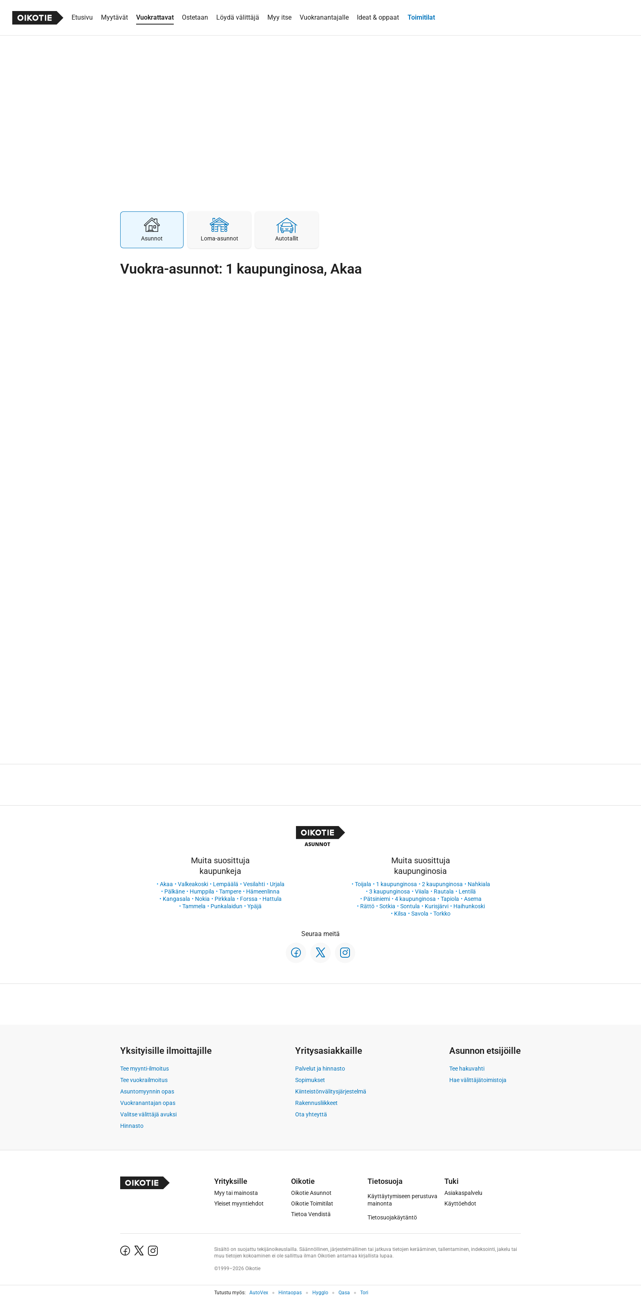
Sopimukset (310, 1080)
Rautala (444, 891)
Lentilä (467, 891)
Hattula (272, 899)
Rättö (367, 906)
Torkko (441, 913)
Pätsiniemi (376, 899)
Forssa (249, 899)
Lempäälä (225, 884)
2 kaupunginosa (442, 884)
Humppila (202, 891)
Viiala (422, 891)
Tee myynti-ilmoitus (144, 1068)
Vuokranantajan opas (147, 1103)
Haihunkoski (469, 906)
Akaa (166, 884)
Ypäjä (254, 906)
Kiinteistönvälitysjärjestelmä (330, 1091)
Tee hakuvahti (466, 1068)
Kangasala (176, 899)
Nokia (202, 899)
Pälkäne (174, 891)
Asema (473, 899)
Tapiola (450, 899)
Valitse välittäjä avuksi (148, 1114)
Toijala (363, 884)
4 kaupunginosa (415, 899)
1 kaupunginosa (396, 884)
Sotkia (387, 906)
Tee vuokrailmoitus (144, 1080)
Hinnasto (131, 1126)
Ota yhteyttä (311, 1114)
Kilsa (400, 913)
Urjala (277, 884)
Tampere (230, 891)
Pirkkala (225, 899)
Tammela (194, 906)
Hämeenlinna (263, 891)
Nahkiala (479, 884)
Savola (419, 913)
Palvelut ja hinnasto (320, 1068)
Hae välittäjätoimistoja (478, 1080)
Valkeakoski (193, 884)
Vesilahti (254, 884)
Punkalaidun (226, 906)
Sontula (410, 906)
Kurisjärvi (436, 906)
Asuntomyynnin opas (147, 1091)
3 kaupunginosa (389, 891)
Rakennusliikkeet (316, 1103)
